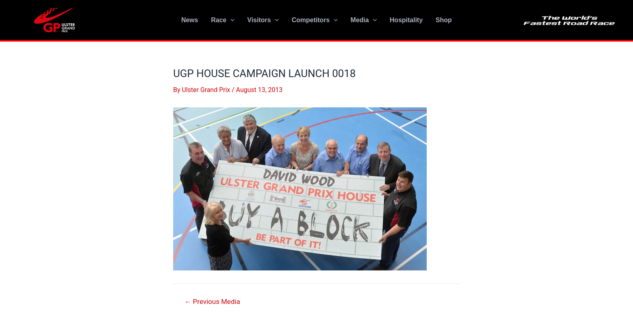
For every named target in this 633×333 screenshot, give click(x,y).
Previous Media (212, 301)
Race (223, 20)
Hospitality (406, 20)
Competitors (315, 20)
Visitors (263, 20)
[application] (230, 20)
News (189, 20)
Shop (444, 20)
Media (363, 20)
